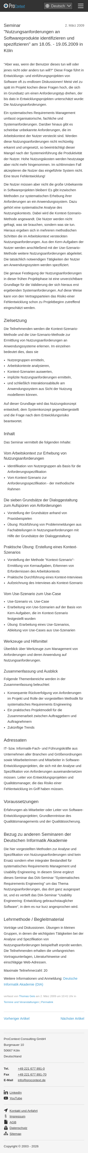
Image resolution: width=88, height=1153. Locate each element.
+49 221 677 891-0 (31, 1068)
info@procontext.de (32, 1080)
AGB (13, 1122)
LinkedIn (16, 1092)
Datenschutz (18, 1128)
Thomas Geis (27, 996)
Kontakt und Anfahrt (24, 1110)
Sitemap (15, 1134)
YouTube (16, 1098)
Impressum (17, 1116)
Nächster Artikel (72, 1018)
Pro (26, 6)
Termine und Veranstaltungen (21, 1002)
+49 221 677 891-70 (32, 1074)
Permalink (47, 1002)
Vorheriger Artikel (17, 1018)
